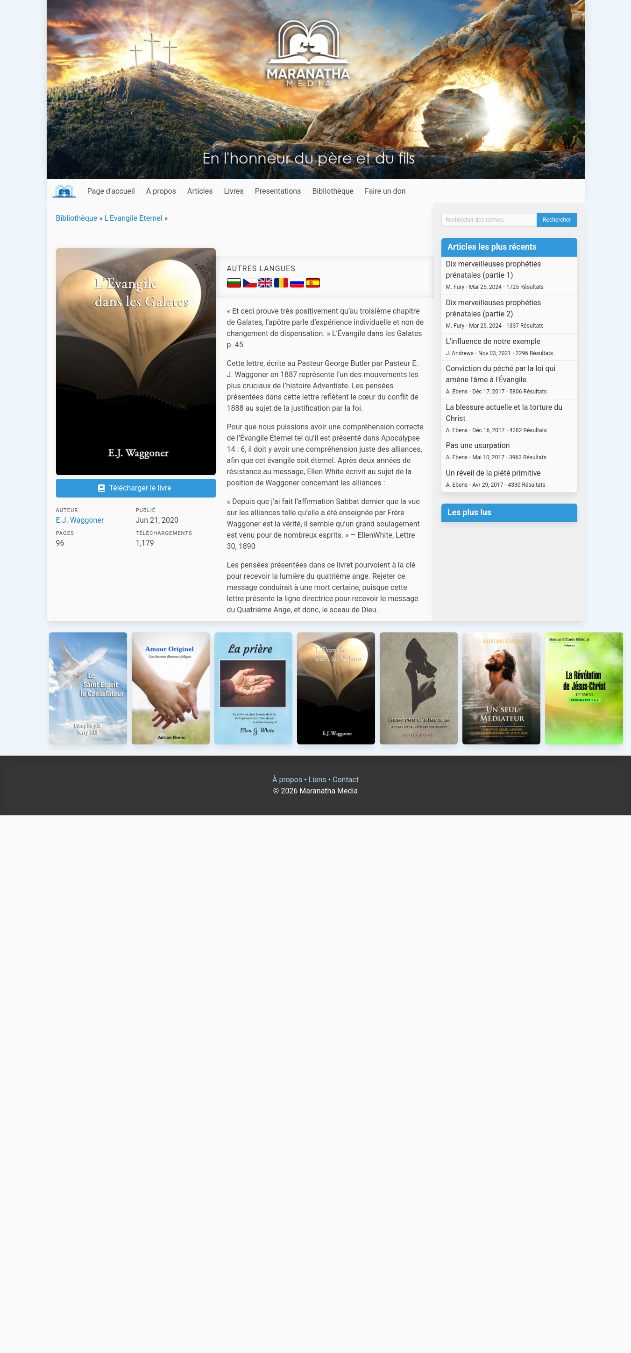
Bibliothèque (333, 191)
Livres (233, 191)
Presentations (278, 191)
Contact (346, 779)
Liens (317, 779)
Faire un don (385, 191)
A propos (161, 191)
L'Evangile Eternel (134, 218)
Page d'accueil (111, 191)
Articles (200, 191)
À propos (287, 779)
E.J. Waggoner (80, 520)
